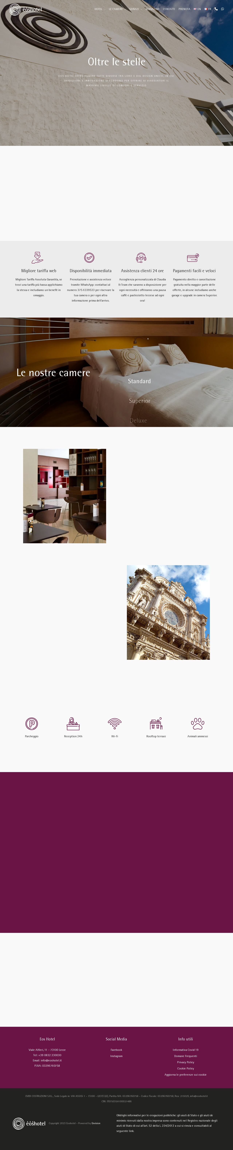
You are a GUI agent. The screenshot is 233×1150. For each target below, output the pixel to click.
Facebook (116, 1050)
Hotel (98, 9)
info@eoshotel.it (51, 1060)
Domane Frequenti (185, 1056)
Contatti (169, 9)
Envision (96, 1123)
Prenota (184, 9)
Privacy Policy (185, 1062)
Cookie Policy (185, 1068)
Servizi (134, 9)
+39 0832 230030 (49, 1055)
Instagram (116, 1056)
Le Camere (116, 9)
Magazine (153, 9)
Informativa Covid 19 (186, 1050)
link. (131, 1131)
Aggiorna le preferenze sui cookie (186, 1075)
